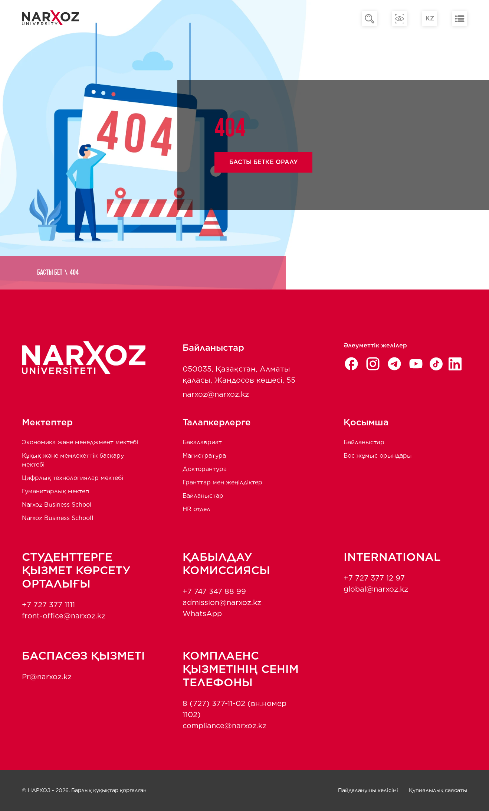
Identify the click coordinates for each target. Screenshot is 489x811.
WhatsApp (202, 613)
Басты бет (49, 273)
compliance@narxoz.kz (224, 725)
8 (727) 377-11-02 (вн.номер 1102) (234, 709)
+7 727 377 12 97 (374, 577)
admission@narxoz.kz (222, 602)
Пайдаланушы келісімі (368, 790)
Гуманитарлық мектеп (55, 491)
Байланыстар (203, 495)
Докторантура (205, 468)
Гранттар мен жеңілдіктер (222, 482)
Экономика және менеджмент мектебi (80, 442)
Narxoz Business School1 (57, 517)
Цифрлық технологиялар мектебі (72, 477)
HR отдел (196, 509)
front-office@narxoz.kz (63, 615)
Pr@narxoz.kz (47, 676)
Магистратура (204, 455)
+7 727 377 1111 (48, 604)
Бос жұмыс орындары (378, 455)
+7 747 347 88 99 (214, 591)
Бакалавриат (202, 442)
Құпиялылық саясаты (438, 790)
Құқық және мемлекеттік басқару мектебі (73, 460)
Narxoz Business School (56, 504)
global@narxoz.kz (376, 589)
